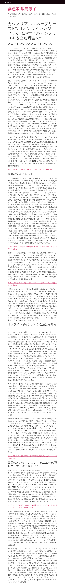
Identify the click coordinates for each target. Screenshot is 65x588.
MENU (8, 2)
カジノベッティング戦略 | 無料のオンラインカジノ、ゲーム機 (30, 170)
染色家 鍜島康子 (22, 9)
